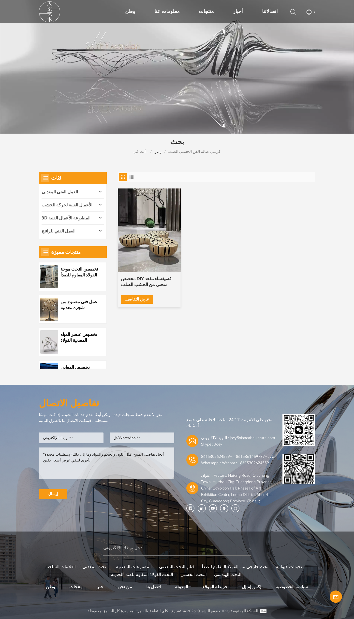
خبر (100, 587)
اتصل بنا (153, 587)
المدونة (181, 587)
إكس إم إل (251, 587)
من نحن (125, 587)
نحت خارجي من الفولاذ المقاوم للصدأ (235, 566)
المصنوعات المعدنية (134, 566)
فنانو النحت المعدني (176, 566)
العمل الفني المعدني (60, 192)
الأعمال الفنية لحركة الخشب (67, 205)
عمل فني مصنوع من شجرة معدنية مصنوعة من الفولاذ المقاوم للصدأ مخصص (79, 305)
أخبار (238, 11)
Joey (218, 444)
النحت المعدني (95, 566)
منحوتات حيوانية (290, 566)
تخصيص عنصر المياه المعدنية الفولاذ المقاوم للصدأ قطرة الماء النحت (78, 337)
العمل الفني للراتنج (58, 231)
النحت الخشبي (193, 574)
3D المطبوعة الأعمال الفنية (66, 218)
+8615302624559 (253, 463)
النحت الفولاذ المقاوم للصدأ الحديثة (142, 574)
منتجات (206, 11)
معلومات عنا (167, 11)
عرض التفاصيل (137, 299)
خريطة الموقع (215, 587)
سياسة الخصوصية (292, 587)
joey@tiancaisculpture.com (252, 437)
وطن (130, 11)
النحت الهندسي (227, 574)
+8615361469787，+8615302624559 (234, 456)
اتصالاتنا (270, 11)
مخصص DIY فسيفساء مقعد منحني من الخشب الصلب (146, 281)
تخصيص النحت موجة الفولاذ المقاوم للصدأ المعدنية (79, 272)
